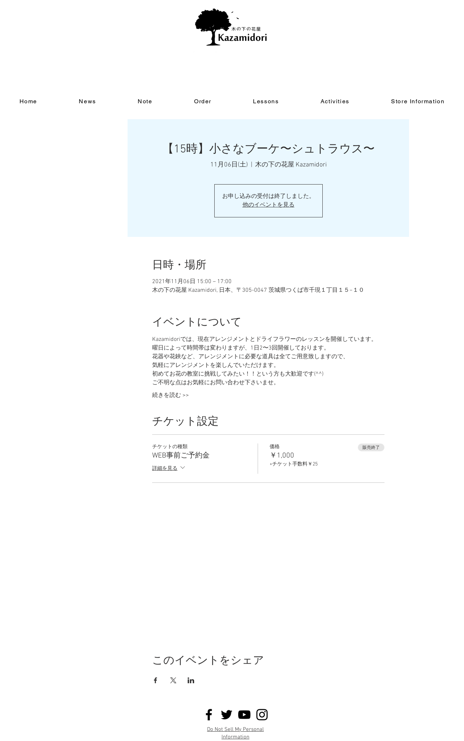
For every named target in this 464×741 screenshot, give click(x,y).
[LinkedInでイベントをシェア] (191, 680)
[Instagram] (262, 714)
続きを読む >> (170, 395)
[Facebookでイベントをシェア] (155, 680)
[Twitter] (226, 714)
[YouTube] (244, 714)
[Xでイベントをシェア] (173, 680)
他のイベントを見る (268, 205)
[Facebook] (208, 714)
